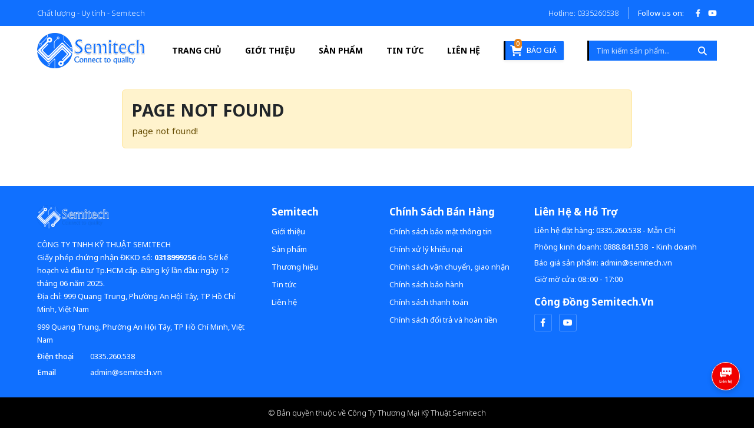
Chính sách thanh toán (428, 302)
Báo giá (533, 48)
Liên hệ (463, 50)
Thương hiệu (295, 266)
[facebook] (543, 322)
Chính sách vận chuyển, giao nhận (449, 266)
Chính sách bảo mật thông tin (440, 231)
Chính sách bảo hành (426, 284)
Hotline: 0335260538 (583, 13)
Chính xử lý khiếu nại (425, 249)
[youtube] (568, 322)
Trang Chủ (196, 50)
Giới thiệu (270, 50)
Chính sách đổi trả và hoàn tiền (443, 319)
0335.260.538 (112, 356)
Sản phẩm (341, 50)
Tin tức (405, 50)
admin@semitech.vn (126, 372)
